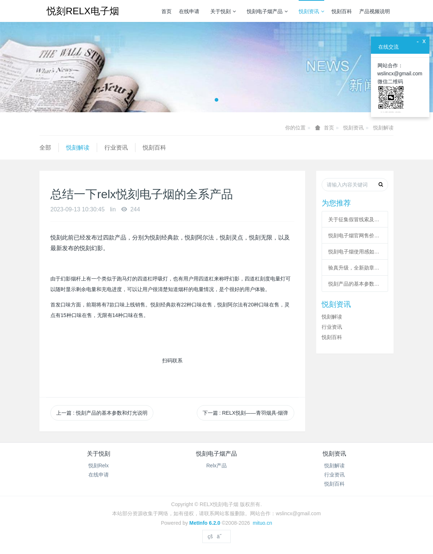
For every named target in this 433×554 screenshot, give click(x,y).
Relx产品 (216, 465)
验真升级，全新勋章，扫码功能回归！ (355, 268)
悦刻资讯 (311, 11)
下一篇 (245, 413)
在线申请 (189, 11)
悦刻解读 (383, 128)
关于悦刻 (223, 11)
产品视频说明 (374, 11)
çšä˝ (216, 536)
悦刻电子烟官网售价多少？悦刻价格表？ (355, 235)
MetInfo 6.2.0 (205, 523)
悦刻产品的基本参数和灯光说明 (355, 284)
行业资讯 (116, 147)
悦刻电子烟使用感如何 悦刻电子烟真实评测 (355, 252)
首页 (166, 11)
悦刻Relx (98, 465)
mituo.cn (262, 523)
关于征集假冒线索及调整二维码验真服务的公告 (355, 219)
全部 (45, 147)
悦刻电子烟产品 (267, 11)
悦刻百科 (342, 11)
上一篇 (101, 413)
